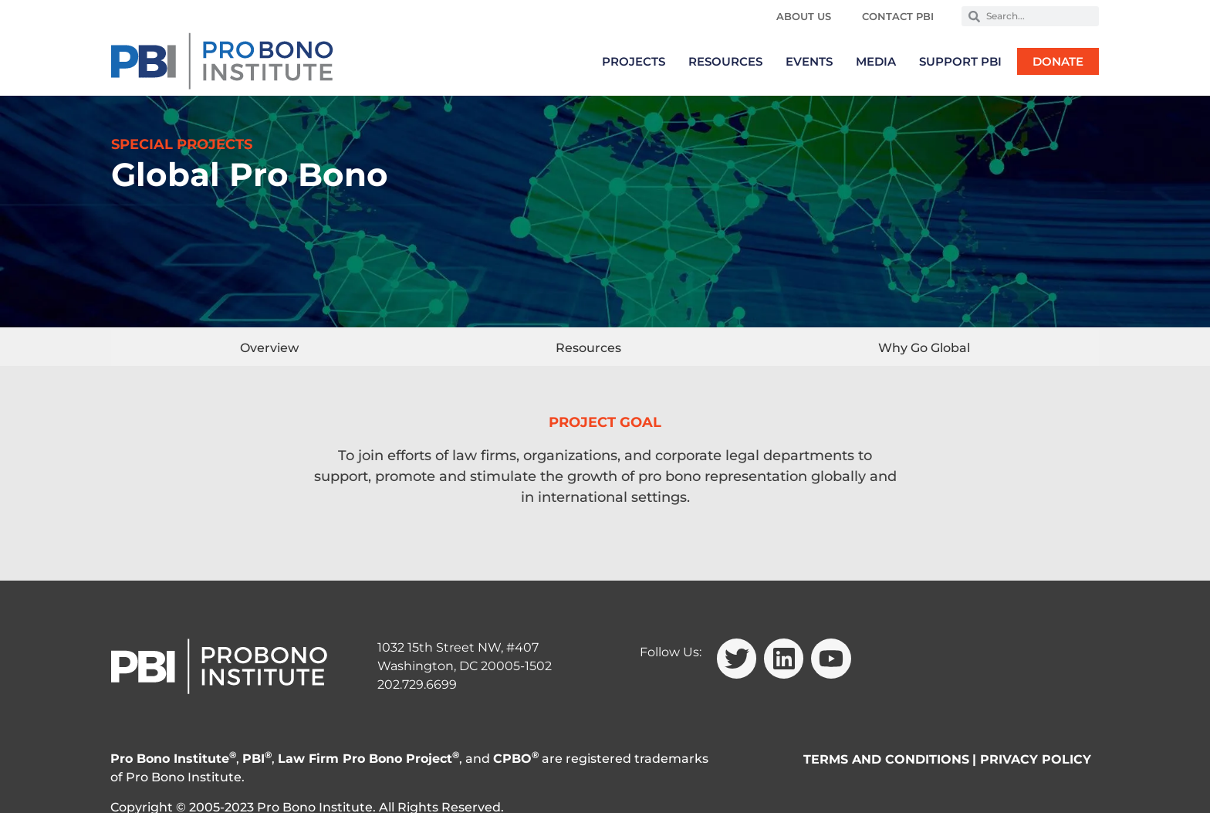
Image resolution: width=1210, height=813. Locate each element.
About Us (803, 16)
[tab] (269, 346)
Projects (633, 61)
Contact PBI (898, 16)
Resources (725, 61)
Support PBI (960, 61)
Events (809, 61)
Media (876, 61)
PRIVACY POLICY (1035, 759)
